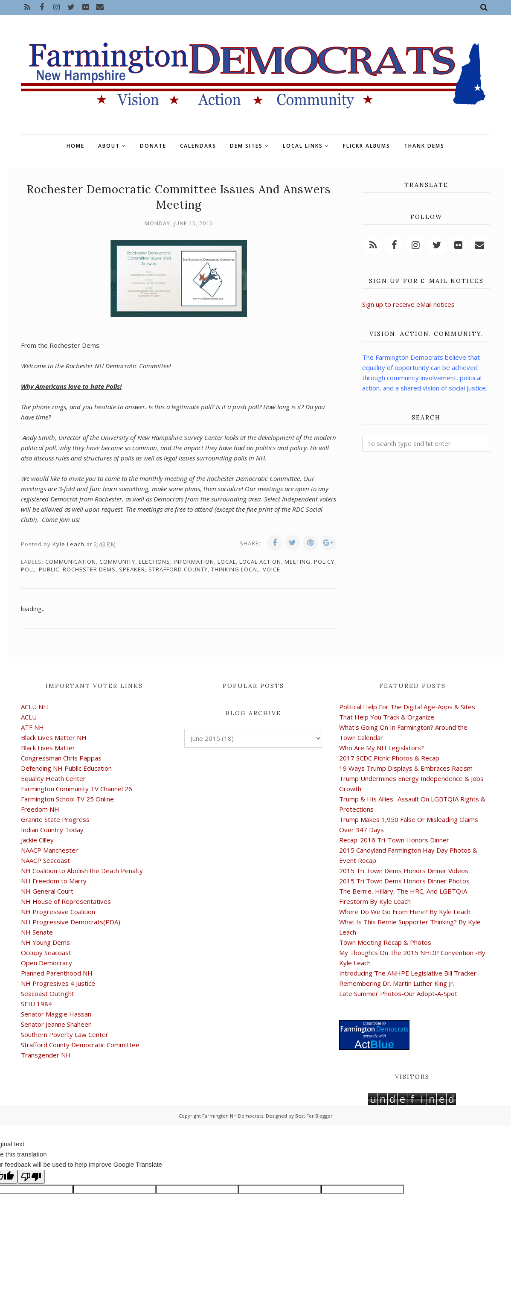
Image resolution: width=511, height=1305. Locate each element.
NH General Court (47, 891)
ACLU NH (34, 706)
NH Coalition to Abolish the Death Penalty (82, 870)
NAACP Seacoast (45, 860)
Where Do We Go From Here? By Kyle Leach (404, 911)
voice (271, 569)
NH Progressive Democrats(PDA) (70, 922)
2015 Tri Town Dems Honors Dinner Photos (404, 881)
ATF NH (32, 727)
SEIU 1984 (36, 1003)
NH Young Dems (45, 942)
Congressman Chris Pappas (61, 758)
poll (28, 569)
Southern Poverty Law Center (64, 1034)
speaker (132, 569)
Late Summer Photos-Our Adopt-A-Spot (398, 993)
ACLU (29, 717)
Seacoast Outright (47, 993)
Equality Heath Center (53, 778)
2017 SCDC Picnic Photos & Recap (389, 758)
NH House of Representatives (66, 901)
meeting (298, 561)
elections (154, 561)
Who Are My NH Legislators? (381, 747)
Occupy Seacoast (46, 952)
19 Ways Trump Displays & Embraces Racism (406, 768)
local (227, 561)
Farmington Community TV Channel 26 (76, 788)
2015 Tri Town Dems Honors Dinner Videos (403, 870)
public (49, 569)
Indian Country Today (52, 829)
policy (324, 561)
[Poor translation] (31, 1177)
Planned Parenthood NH (57, 973)
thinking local (235, 569)
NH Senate (37, 932)
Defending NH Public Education (66, 768)
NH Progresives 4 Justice (58, 983)
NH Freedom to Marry (54, 881)
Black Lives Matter (48, 747)
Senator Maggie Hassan (56, 1014)
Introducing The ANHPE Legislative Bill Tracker (407, 973)
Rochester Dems (89, 569)
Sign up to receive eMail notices (408, 304)
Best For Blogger (314, 1116)
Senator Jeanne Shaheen (56, 1024)
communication (70, 561)
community (117, 561)
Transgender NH (46, 1055)
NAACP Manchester (49, 850)
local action (260, 561)
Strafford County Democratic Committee (80, 1044)
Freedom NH (40, 809)
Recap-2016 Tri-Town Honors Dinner (394, 840)
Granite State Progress (55, 819)
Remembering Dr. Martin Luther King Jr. (396, 983)
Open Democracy (46, 962)
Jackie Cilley (37, 840)
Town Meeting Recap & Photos (385, 942)
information (194, 561)
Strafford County (178, 569)
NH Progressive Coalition (58, 911)
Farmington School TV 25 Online (67, 799)
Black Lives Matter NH (54, 737)
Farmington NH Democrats (232, 1116)
